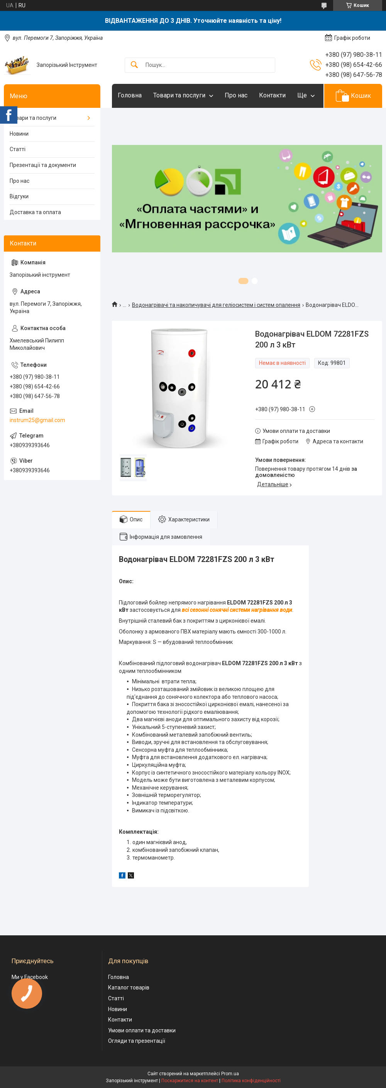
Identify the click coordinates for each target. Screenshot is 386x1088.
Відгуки (19, 196)
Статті (17, 149)
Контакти (272, 95)
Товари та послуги (179, 95)
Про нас (236, 95)
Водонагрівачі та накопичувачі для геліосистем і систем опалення (216, 305)
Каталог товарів (128, 987)
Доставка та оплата (35, 212)
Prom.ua (230, 1073)
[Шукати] (134, 65)
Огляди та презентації (136, 1041)
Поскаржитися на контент (189, 1080)
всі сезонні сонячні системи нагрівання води (237, 610)
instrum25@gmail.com (37, 420)
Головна (130, 95)
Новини (19, 134)
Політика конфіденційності (251, 1080)
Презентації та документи (43, 165)
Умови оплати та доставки (142, 1030)
